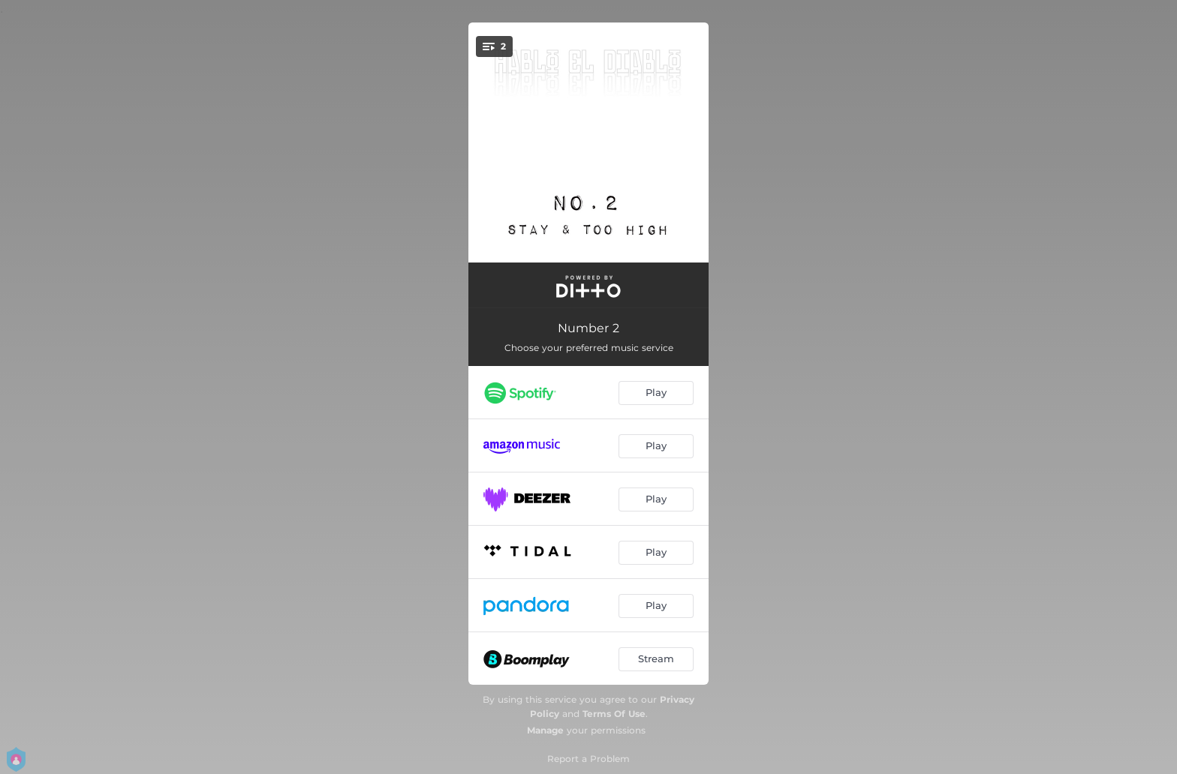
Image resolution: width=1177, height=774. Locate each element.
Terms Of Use (614, 713)
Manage (545, 730)
